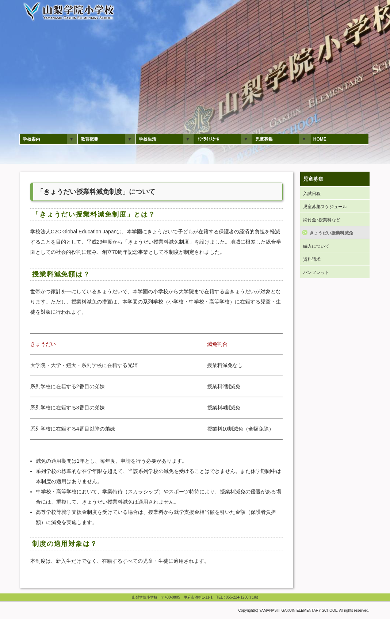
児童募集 (264, 139)
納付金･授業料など (321, 219)
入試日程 (312, 193)
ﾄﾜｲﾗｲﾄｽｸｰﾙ (208, 139)
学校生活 (147, 139)
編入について (316, 246)
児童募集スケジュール (325, 206)
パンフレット (316, 272)
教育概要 (89, 139)
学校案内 (31, 139)
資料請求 (312, 259)
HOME (319, 139)
